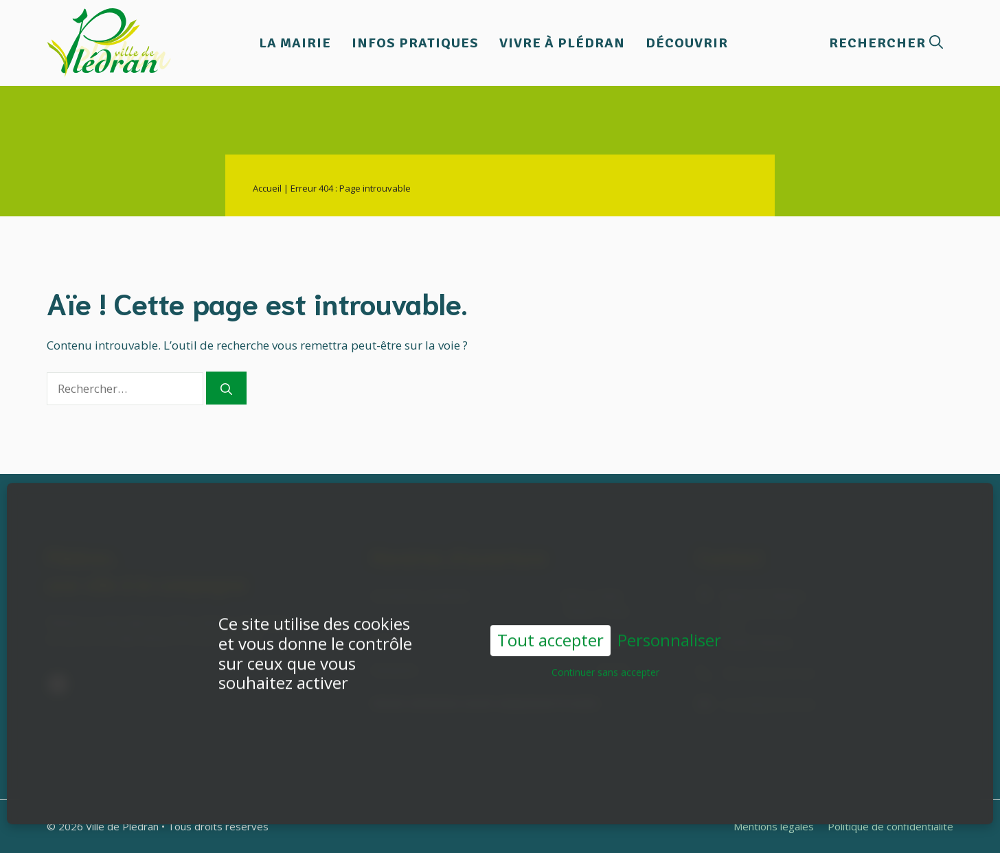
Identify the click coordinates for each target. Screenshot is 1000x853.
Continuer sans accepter (605, 661)
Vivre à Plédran (562, 43)
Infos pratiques (415, 43)
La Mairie (295, 43)
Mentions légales (774, 826)
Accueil (267, 188)
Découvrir (687, 43)
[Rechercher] (226, 388)
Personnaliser (669, 630)
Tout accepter (550, 629)
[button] (886, 43)
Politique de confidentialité (890, 826)
